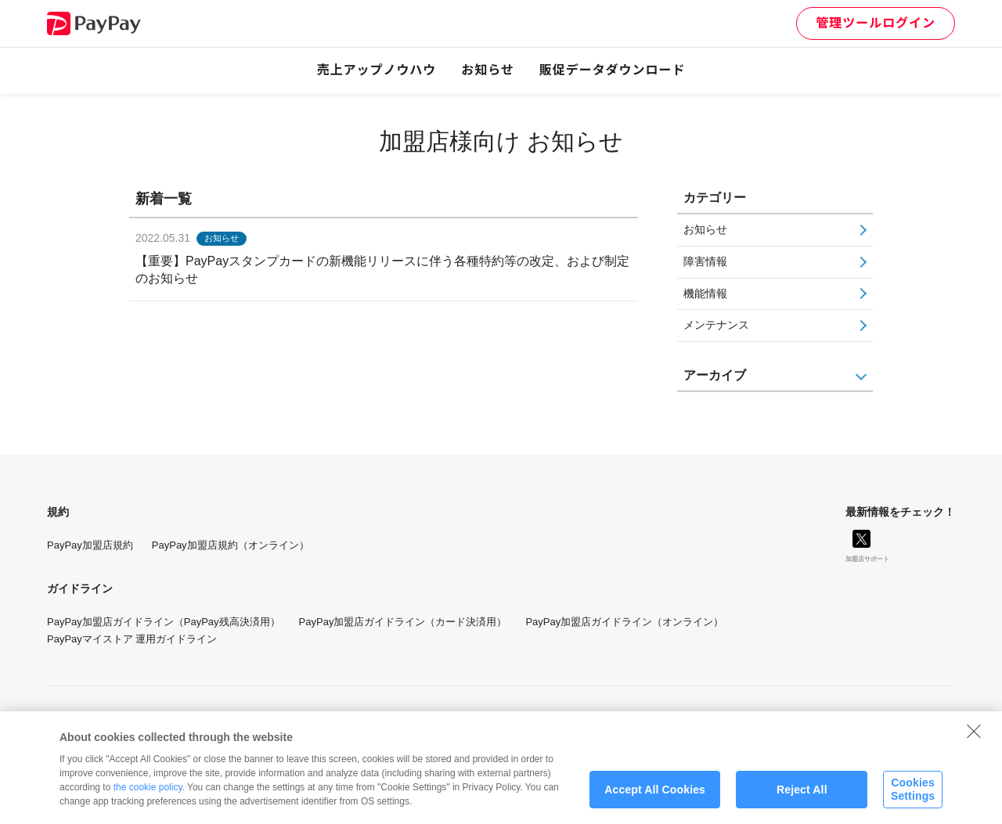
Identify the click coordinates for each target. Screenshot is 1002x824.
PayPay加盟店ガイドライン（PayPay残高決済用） (163, 622)
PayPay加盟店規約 (90, 545)
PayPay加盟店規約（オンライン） (230, 545)
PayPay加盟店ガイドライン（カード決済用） (403, 622)
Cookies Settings (913, 796)
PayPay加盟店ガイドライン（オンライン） (624, 622)
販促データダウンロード (612, 70)
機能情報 (705, 293)
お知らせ (487, 70)
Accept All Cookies (654, 796)
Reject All (802, 796)
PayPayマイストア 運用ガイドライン (132, 639)
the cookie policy (148, 794)
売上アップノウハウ (377, 70)
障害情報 (705, 261)
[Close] (973, 738)
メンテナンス (716, 324)
